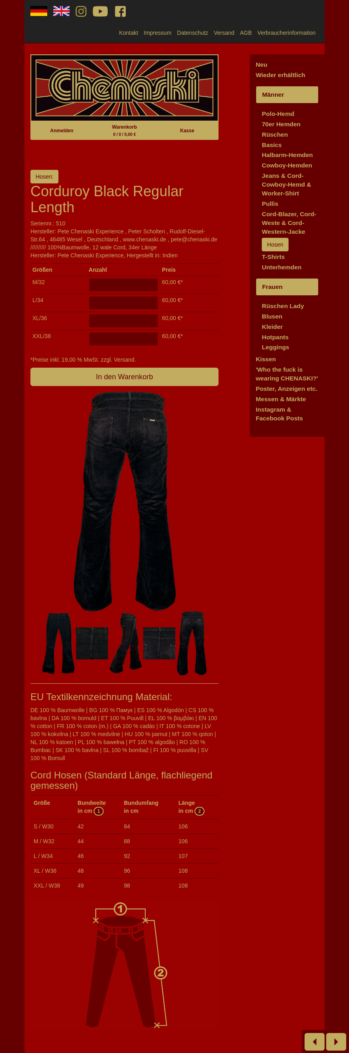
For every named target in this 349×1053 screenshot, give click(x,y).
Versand (224, 33)
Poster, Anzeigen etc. (286, 388)
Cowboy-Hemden (287, 165)
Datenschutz (192, 33)
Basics (272, 144)
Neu (261, 64)
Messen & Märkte (281, 399)
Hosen (275, 244)
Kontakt (128, 33)
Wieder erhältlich (280, 75)
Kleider (272, 326)
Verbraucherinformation (286, 33)
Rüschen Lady (283, 306)
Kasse (187, 130)
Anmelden (61, 130)
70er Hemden (281, 124)
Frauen (272, 286)
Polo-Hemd (278, 113)
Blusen (272, 316)
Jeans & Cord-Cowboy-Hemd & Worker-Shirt (286, 184)
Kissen (266, 359)
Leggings (275, 347)
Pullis (270, 203)
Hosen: (44, 176)
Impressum (157, 33)
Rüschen (275, 134)
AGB (246, 33)
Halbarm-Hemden (287, 154)
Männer (273, 94)
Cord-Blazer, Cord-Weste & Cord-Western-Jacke (289, 223)
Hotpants (275, 337)
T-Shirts (273, 256)
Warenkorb (124, 130)
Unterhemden (281, 267)
